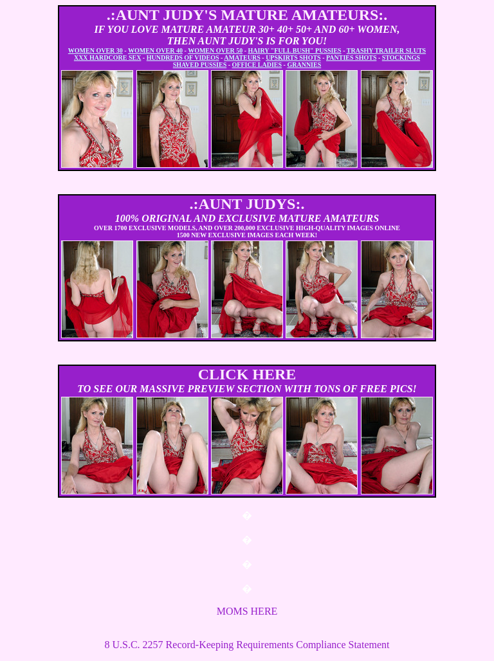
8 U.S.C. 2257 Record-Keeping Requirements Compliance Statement (246, 644)
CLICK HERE (247, 374)
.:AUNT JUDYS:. (247, 203)
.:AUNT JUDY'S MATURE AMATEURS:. (247, 14)
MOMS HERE (247, 611)
